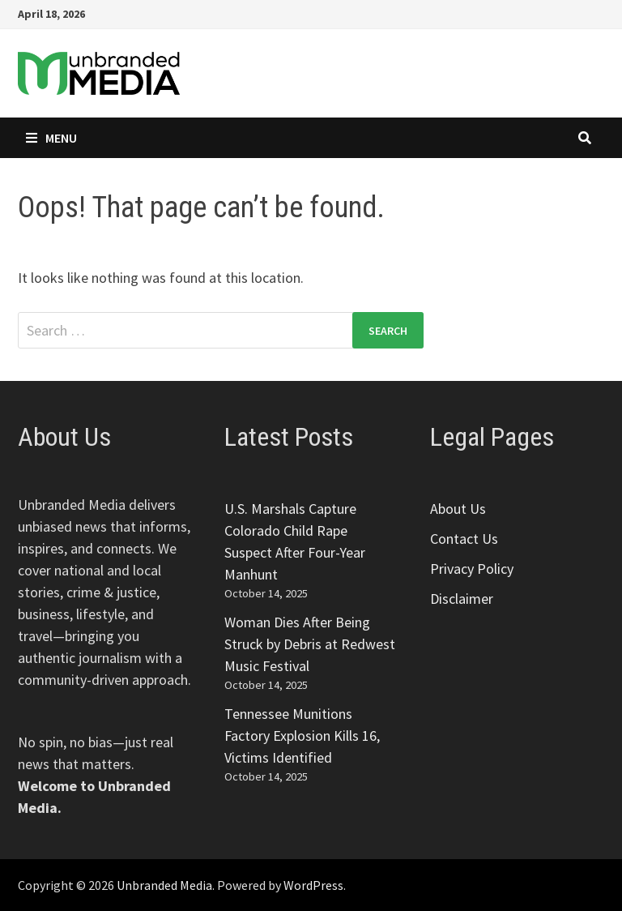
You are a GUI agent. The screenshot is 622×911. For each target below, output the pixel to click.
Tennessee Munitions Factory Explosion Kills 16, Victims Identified (302, 735)
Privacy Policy (471, 568)
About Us (458, 508)
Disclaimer (461, 598)
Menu (51, 138)
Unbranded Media (164, 885)
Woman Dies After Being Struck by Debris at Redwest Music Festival (309, 644)
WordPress (313, 885)
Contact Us (464, 538)
